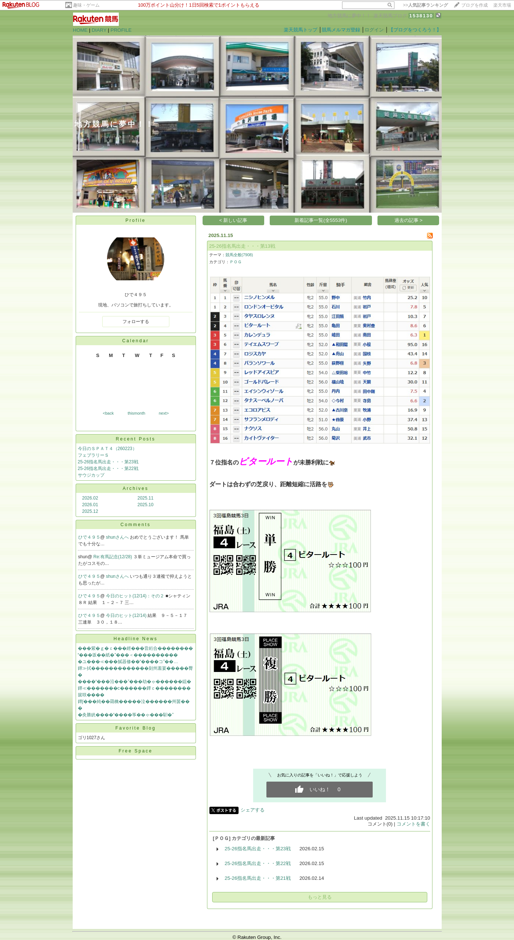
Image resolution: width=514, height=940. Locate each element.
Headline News (136, 638)
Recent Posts (135, 439)
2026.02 (90, 498)
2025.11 (145, 498)
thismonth (136, 413)
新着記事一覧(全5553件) (320, 220)
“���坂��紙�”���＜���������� (128, 655)
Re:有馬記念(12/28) (113, 556)
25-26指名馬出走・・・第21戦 (258, 878)
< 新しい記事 (233, 220)
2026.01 (90, 504)
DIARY (99, 30)
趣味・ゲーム (86, 5)
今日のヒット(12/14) (127, 615)
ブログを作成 (474, 5)
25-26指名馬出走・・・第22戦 (108, 468)
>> (425, 5)
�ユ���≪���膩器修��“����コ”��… (128, 661)
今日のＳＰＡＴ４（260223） (107, 448)
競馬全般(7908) (239, 255)
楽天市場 (502, 5)
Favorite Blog (135, 728)
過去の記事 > (408, 220)
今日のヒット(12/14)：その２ (135, 595)
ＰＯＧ (236, 262)
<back (108, 413)
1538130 (421, 15)
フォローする (136, 321)
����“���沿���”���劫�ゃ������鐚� (135, 681)
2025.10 (145, 504)
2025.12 (90, 511)
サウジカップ (91, 475)
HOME (80, 30)
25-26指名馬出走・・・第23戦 (108, 461)
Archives (135, 488)
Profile (135, 220)
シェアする (253, 810)
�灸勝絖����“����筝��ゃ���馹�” (126, 714)
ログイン (374, 29)
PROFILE (121, 30)
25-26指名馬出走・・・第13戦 (242, 246)
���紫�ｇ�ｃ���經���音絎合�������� (135, 648)
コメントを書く (413, 824)
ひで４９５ (89, 537)
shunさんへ (118, 537)
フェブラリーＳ (93, 455)
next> (164, 413)
